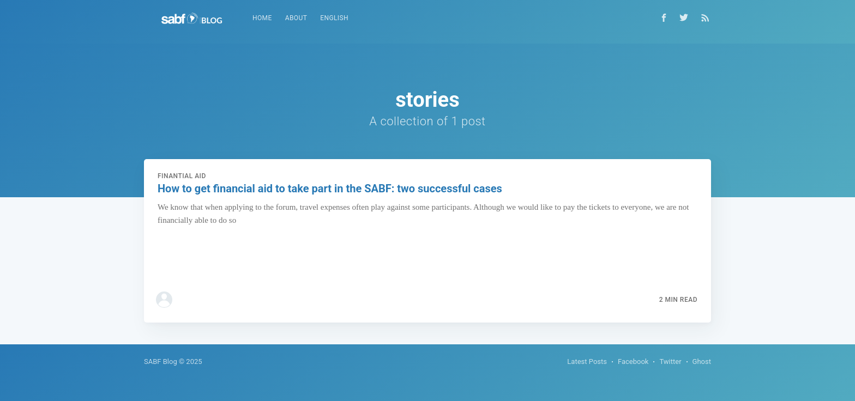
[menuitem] (262, 18)
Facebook (633, 361)
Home (262, 18)
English (334, 18)
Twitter (670, 361)
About (296, 18)
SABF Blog (160, 361)
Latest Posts (587, 361)
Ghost (702, 361)
